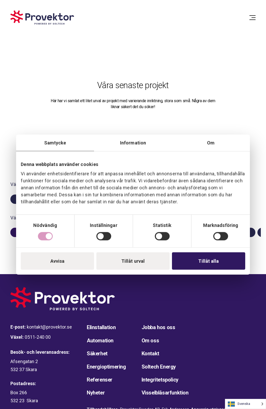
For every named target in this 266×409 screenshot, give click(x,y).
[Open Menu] (252, 17)
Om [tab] (211, 142)
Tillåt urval (133, 261)
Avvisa (57, 261)
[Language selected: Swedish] (245, 404)
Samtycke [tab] (55, 142)
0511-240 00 (38, 337)
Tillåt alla (208, 261)
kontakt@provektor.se (49, 327)
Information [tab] (133, 142)
